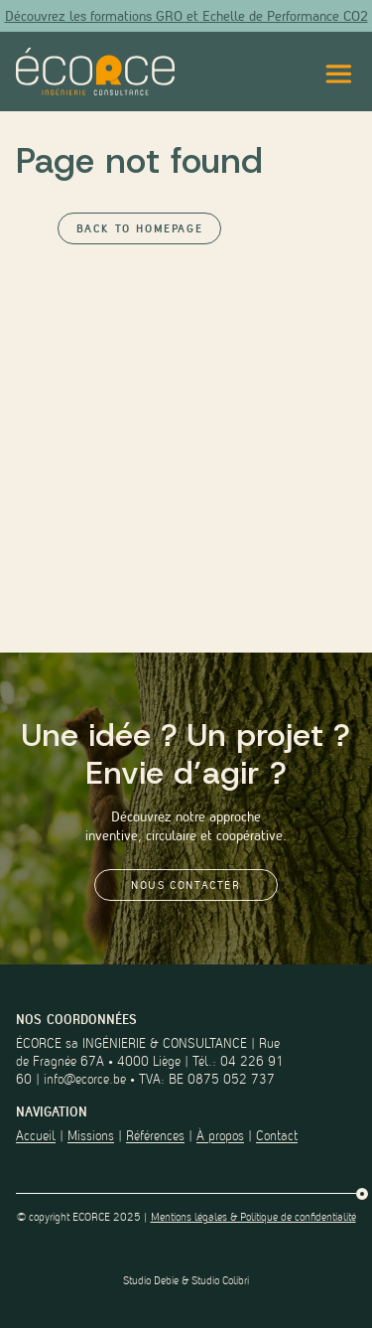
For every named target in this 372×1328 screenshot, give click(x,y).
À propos (220, 1135)
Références (155, 1135)
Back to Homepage (139, 228)
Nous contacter (185, 885)
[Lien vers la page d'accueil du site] (95, 71)
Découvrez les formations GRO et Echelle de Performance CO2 (186, 16)
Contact (277, 1135)
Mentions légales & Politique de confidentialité (253, 1217)
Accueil (36, 1135)
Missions (90, 1135)
